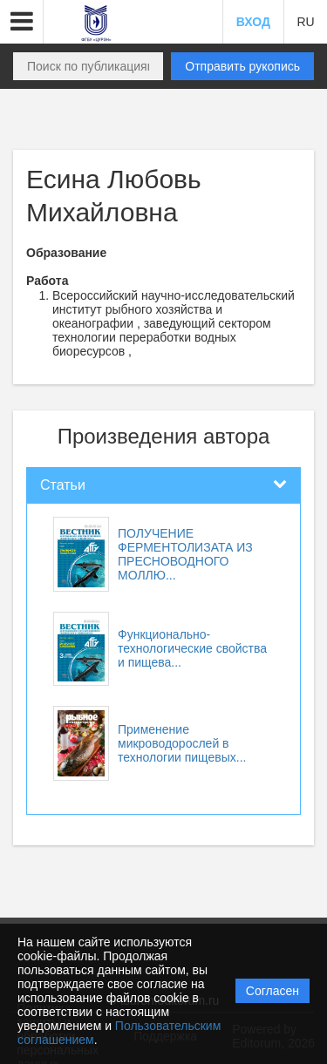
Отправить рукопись (242, 66)
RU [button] (305, 22)
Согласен (272, 991)
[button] (22, 22)
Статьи (62, 485)
